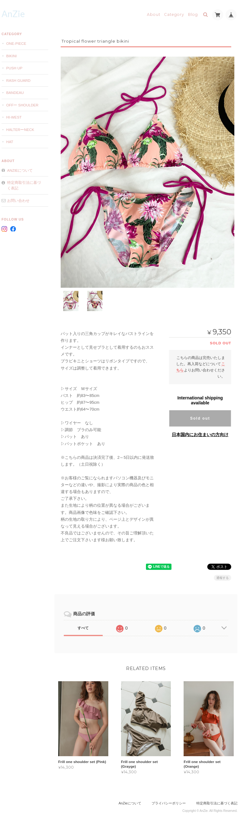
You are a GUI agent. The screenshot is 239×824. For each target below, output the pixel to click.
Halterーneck (20, 130)
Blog (193, 14)
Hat (9, 142)
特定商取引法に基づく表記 (24, 185)
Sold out (200, 414)
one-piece (16, 43)
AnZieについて (20, 170)
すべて (83, 624)
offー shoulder (22, 105)
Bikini (11, 56)
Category (174, 14)
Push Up (14, 68)
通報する (222, 573)
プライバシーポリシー (169, 799)
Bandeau (15, 93)
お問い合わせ (18, 200)
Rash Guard (18, 80)
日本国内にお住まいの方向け (200, 430)
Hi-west (13, 117)
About (154, 14)
